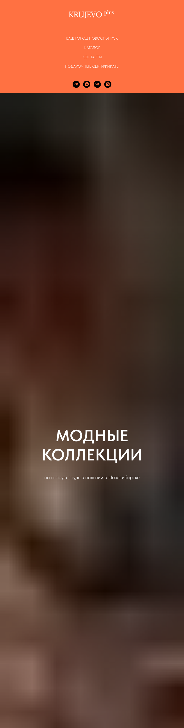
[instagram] (107, 84)
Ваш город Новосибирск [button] (92, 38)
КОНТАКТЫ (92, 57)
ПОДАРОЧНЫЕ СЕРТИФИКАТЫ (92, 66)
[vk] (97, 84)
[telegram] (76, 84)
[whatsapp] (86, 84)
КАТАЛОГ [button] (92, 47)
